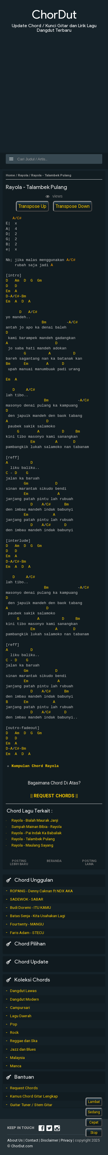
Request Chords (24, 1088)
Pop (13, 1024)
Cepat (93, 1122)
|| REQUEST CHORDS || (54, 795)
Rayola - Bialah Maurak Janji (35, 820)
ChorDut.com (22, 1146)
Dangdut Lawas (23, 990)
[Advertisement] (54, 89)
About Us (15, 1140)
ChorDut (54, 14)
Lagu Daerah (20, 1015)
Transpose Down (73, 206)
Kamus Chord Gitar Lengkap (34, 1096)
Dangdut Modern (24, 999)
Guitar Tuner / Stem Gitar (31, 1104)
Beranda (54, 861)
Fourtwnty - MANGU (27, 924)
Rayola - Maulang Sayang (32, 845)
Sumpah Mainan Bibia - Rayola (37, 826)
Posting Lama (89, 862)
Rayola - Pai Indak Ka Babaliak (37, 833)
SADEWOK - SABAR (26, 899)
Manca (15, 1066)
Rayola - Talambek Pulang (33, 839)
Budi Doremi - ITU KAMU (30, 907)
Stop (93, 1133)
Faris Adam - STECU (27, 932)
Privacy (66, 1140)
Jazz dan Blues (23, 1049)
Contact (31, 1140)
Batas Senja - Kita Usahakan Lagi (37, 915)
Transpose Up (32, 206)
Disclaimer (49, 1140)
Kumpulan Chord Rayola (35, 766)
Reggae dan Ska (23, 1040)
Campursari (20, 1007)
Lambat (94, 1102)
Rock (14, 1032)
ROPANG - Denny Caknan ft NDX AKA (41, 891)
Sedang (94, 1112)
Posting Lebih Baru (19, 862)
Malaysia (17, 1057)
